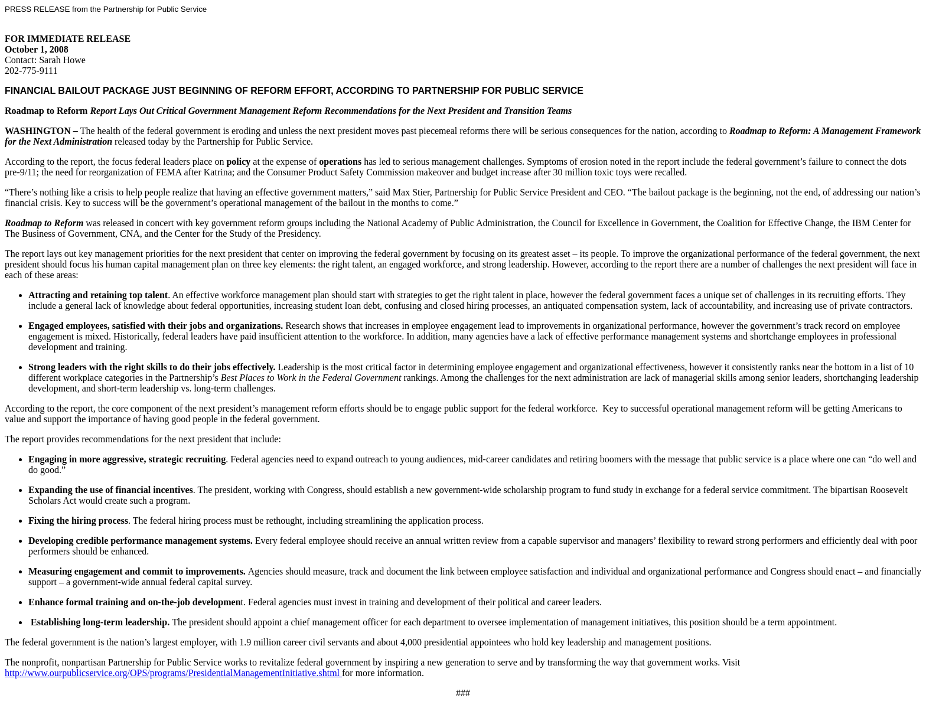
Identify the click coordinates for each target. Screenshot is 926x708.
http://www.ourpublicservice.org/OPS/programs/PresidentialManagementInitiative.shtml (173, 673)
